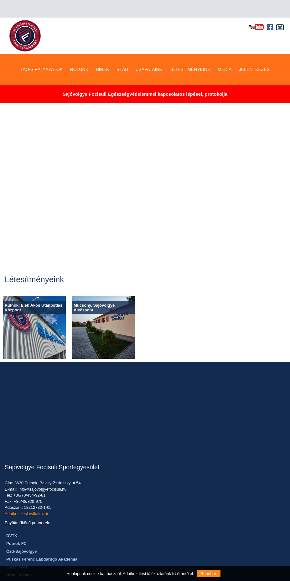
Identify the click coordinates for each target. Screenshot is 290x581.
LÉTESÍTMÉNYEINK (190, 51)
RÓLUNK (79, 51)
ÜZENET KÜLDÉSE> (171, 545)
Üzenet (133, 515)
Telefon (131, 489)
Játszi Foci (16, 549)
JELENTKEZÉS (254, 51)
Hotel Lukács (19, 557)
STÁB (122, 51)
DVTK (11, 518)
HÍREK (102, 51)
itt (174, 573)
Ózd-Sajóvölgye (21, 533)
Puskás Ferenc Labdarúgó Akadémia (41, 541)
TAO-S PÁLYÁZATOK (41, 51)
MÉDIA (224, 51)
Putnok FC (16, 526)
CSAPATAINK (148, 51)
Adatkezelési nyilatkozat (26, 496)
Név (137, 454)
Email (135, 472)
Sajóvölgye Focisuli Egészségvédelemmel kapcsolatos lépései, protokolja (145, 76)
